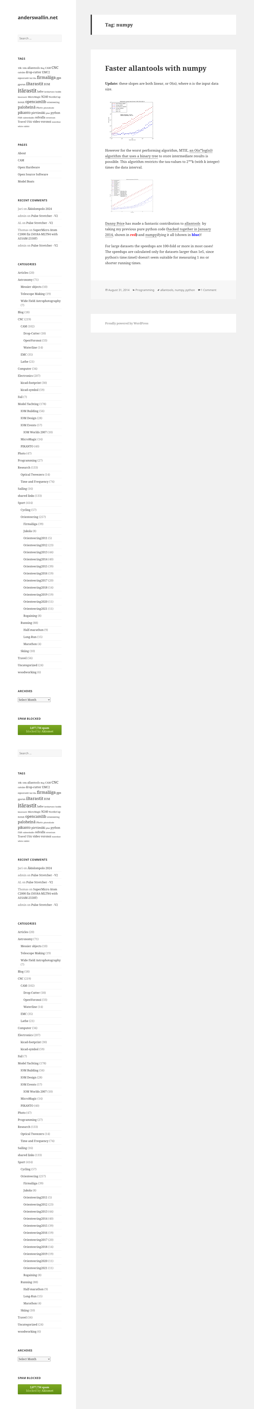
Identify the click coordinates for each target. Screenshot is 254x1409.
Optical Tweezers (32, 474)
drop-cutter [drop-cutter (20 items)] (33, 72)
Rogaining (30, 616)
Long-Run (30, 637)
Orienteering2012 (35, 545)
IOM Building (29, 411)
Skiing (25, 651)
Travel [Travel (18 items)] (22, 121)
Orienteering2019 (35, 594)
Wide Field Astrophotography (41, 301)
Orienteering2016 (35, 573)
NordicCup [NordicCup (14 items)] (55, 96)
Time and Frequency (35, 482)
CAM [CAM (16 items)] (48, 68)
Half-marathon (33, 630)
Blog (21, 312)
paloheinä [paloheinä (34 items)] (27, 107)
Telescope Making (33, 294)
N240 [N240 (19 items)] (44, 97)
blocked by (39, 729)
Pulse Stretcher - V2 (44, 216)
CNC (20, 319)
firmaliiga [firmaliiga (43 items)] (46, 77)
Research (24, 467)
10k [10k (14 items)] (20, 68)
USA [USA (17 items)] (29, 121)
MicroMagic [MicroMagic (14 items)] (34, 96)
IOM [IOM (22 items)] (47, 84)
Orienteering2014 (35, 559)
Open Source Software (33, 174)
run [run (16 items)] (20, 117)
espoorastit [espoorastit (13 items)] (23, 78)
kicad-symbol (29, 390)
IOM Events (28, 425)
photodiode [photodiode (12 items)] (49, 107)
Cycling (26, 510)
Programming (27, 460)
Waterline (30, 347)
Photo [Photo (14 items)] (39, 107)
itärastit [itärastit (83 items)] (27, 90)
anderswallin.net (38, 17)
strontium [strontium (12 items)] (50, 117)
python (190, 290)
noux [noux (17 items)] (21, 102)
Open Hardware (29, 167)
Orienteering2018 (35, 587)
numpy (151, 234)
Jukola (27, 531)
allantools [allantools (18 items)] (33, 68)
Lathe (24, 362)
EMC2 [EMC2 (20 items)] (46, 72)
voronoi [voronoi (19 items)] (46, 122)
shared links (26, 496)
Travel (22, 658)
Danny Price (115, 223)
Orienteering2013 (35, 552)
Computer (24, 369)
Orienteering (29, 517)
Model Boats (26, 181)
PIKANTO (27, 446)
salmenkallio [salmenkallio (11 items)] (28, 117)
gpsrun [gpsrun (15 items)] (21, 84)
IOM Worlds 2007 (35, 432)
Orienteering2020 (35, 602)
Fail (20, 397)
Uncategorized (27, 665)
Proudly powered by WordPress (126, 323)
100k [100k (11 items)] (24, 68)
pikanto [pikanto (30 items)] (24, 112)
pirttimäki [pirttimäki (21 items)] (38, 113)
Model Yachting (28, 404)
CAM (21, 160)
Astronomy (25, 280)
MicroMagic (29, 439)
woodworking (27, 672)
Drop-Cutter (31, 333)
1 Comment (208, 290)
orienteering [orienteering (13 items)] (53, 102)
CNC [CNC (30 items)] (55, 67)
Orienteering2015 (35, 566)
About (22, 153)
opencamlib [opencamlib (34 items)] (35, 101)
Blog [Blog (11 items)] (42, 68)
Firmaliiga (30, 524)
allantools (192, 223)
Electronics (25, 376)
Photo (22, 453)
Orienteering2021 (35, 609)
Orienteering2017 (35, 580)
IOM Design (28, 418)
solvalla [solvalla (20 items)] (40, 117)
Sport (21, 503)
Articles (23, 273)
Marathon (30, 644)
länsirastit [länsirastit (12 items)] (22, 97)
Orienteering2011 (35, 538)
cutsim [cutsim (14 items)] (21, 72)
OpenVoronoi (32, 340)
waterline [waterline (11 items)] (56, 122)
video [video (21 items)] (36, 121)
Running (26, 623)
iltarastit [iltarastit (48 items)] (34, 83)
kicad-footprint (31, 383)
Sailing (22, 489)
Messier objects (31, 287)
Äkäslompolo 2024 (40, 209)
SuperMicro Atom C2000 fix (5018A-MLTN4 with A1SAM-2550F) (38, 234)
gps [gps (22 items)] (58, 78)
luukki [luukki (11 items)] (58, 92)
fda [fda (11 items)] (34, 78)
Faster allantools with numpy (156, 68)
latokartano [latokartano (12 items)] (49, 91)
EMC (24, 354)
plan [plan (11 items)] (48, 113)
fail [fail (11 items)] (30, 78)
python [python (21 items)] (55, 113)
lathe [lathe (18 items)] (40, 91)
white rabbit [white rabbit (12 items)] (23, 126)
